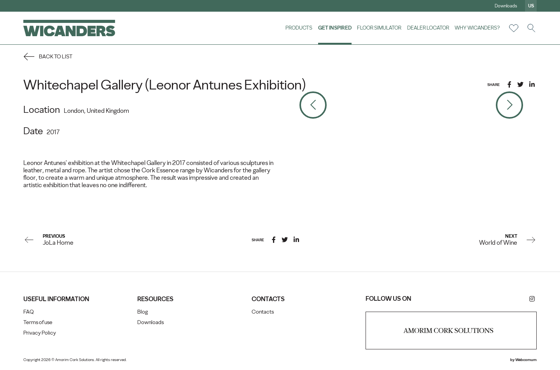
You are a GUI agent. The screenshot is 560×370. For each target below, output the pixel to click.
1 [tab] (378, 84)
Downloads (506, 6)
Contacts (263, 312)
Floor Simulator (379, 28)
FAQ (28, 312)
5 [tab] (444, 84)
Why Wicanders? (477, 28)
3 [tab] (413, 84)
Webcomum (526, 359)
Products (298, 28)
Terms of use (37, 322)
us (531, 6)
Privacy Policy (39, 333)
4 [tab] (429, 84)
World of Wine (498, 242)
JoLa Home (58, 242)
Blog (142, 312)
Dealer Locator (428, 28)
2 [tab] (396, 84)
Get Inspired (335, 28)
